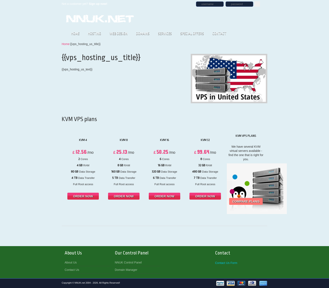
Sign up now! (98, 3)
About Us (71, 262)
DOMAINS (143, 34)
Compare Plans (246, 201)
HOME (75, 34)
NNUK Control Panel (128, 262)
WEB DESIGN (119, 34)
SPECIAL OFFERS (192, 34)
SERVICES (165, 34)
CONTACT (219, 34)
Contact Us (72, 269)
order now (83, 196)
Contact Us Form (226, 263)
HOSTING (94, 34)
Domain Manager (126, 269)
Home (65, 44)
